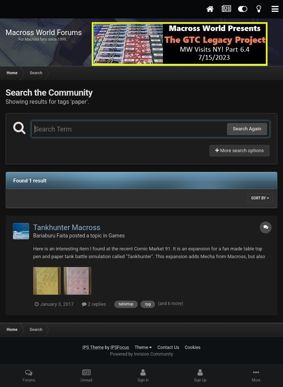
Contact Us (168, 347)
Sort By (260, 198)
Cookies (192, 347)
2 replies (94, 304)
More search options (239, 150)
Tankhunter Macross (66, 227)
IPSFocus (120, 347)
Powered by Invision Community (141, 354)
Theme (143, 347)
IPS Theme (93, 347)
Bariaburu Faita (50, 236)
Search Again (247, 128)
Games (116, 236)
